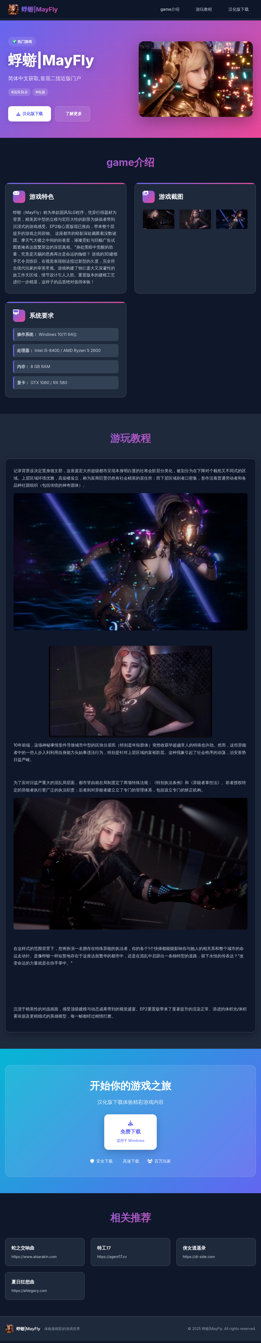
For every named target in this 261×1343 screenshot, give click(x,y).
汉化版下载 (238, 9)
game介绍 (169, 9)
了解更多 (74, 113)
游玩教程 (204, 9)
